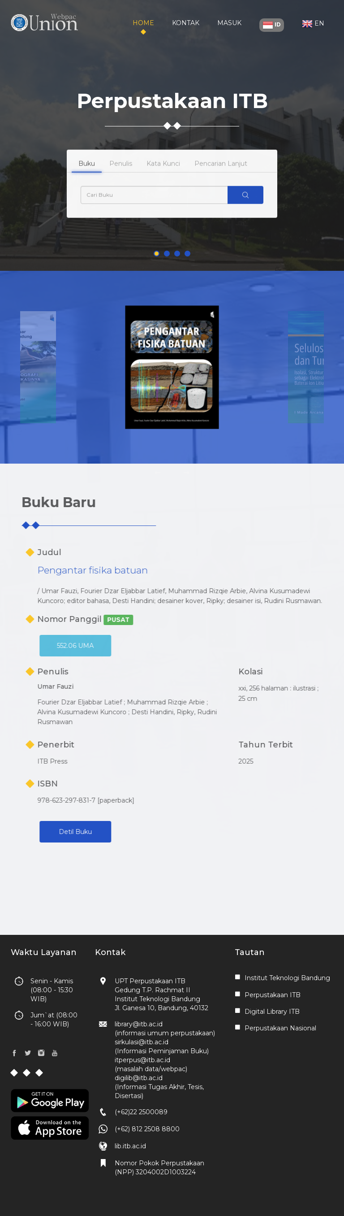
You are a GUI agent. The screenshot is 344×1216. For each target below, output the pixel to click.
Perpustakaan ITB (273, 995)
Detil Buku (120, 832)
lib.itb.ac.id (130, 1146)
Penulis (120, 176)
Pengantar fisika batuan (137, 570)
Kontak (185, 23)
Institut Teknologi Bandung (287, 978)
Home (143, 23)
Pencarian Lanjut (220, 176)
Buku (86, 176)
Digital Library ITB (272, 1012)
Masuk (229, 23)
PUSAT (163, 619)
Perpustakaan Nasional (280, 1028)
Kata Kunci (163, 176)
